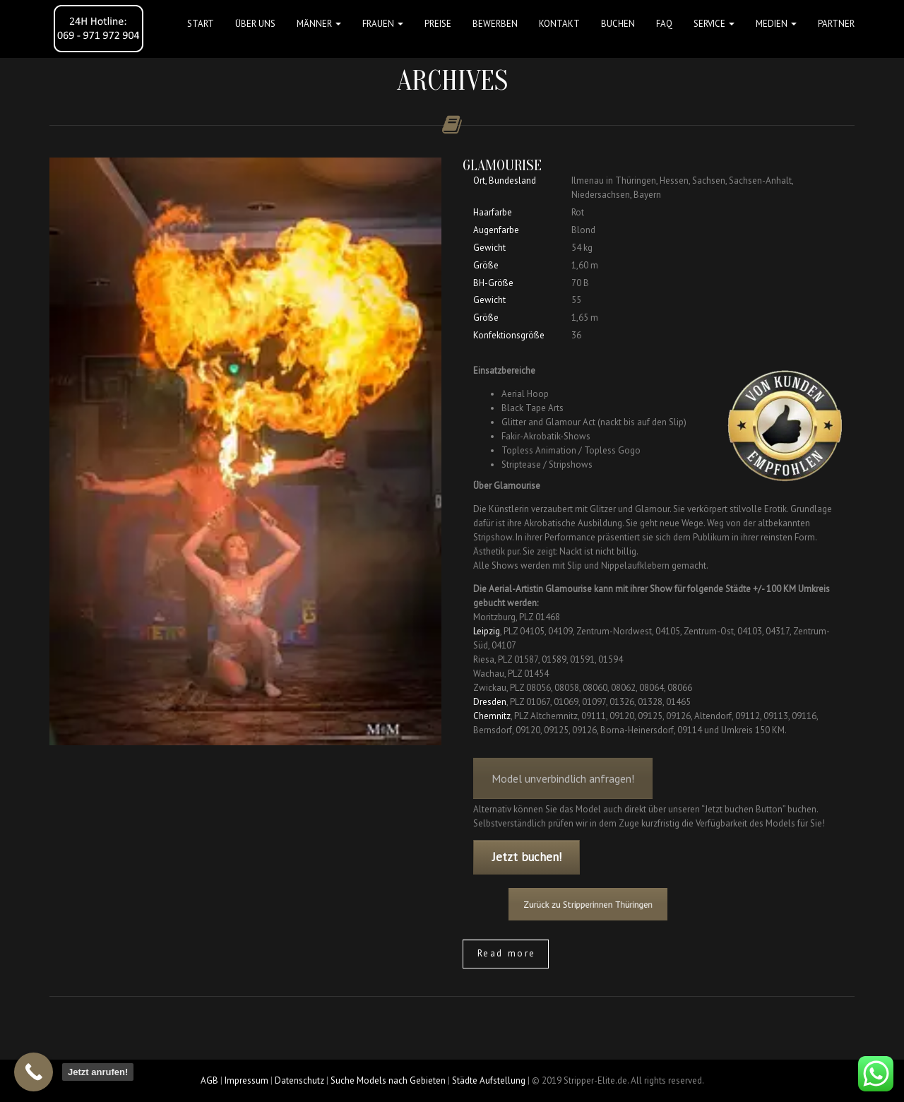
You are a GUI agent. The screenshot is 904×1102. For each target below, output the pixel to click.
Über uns (255, 24)
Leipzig (486, 631)
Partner (836, 24)
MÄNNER (319, 24)
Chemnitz (492, 716)
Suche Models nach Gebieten (388, 1080)
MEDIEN (776, 24)
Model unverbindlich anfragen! (563, 787)
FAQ (664, 24)
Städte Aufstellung (488, 1080)
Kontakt (559, 24)
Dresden (489, 702)
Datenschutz (299, 1080)
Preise (437, 24)
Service (714, 24)
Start (200, 24)
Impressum (246, 1080)
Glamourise (502, 165)
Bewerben (495, 24)
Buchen (618, 24)
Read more (506, 953)
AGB (209, 1080)
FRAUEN (382, 24)
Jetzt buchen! (526, 857)
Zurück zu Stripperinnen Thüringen (601, 903)
